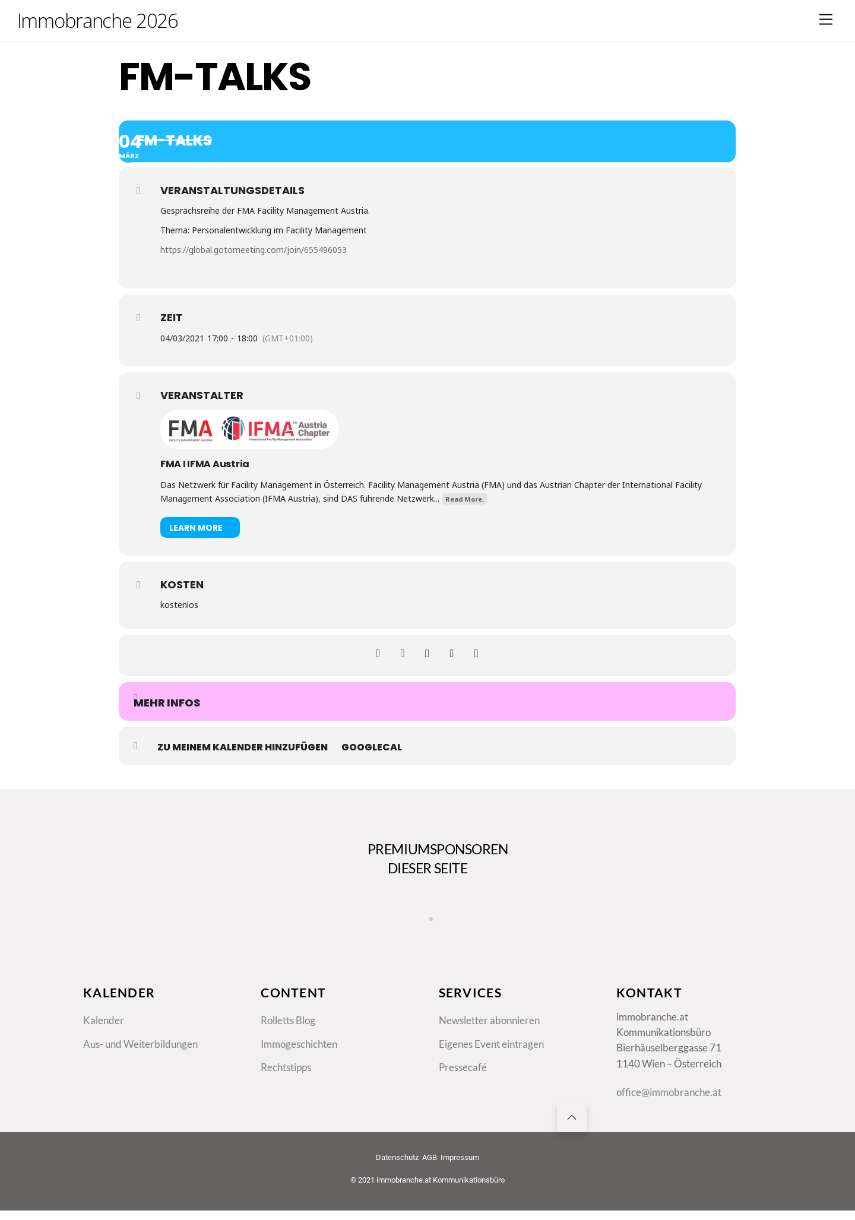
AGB (429, 1180)
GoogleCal (371, 747)
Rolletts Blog (288, 1037)
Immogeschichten (299, 1062)
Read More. (464, 499)
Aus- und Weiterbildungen (140, 1062)
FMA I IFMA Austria (204, 464)
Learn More (200, 527)
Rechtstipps (286, 1086)
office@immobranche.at (668, 1112)
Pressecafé (463, 1086)
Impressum (460, 1180)
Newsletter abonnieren (489, 1037)
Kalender (103, 1037)
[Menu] (826, 19)
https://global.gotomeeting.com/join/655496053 (253, 249)
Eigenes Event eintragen (491, 1062)
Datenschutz (397, 1180)
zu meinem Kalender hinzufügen (242, 747)
